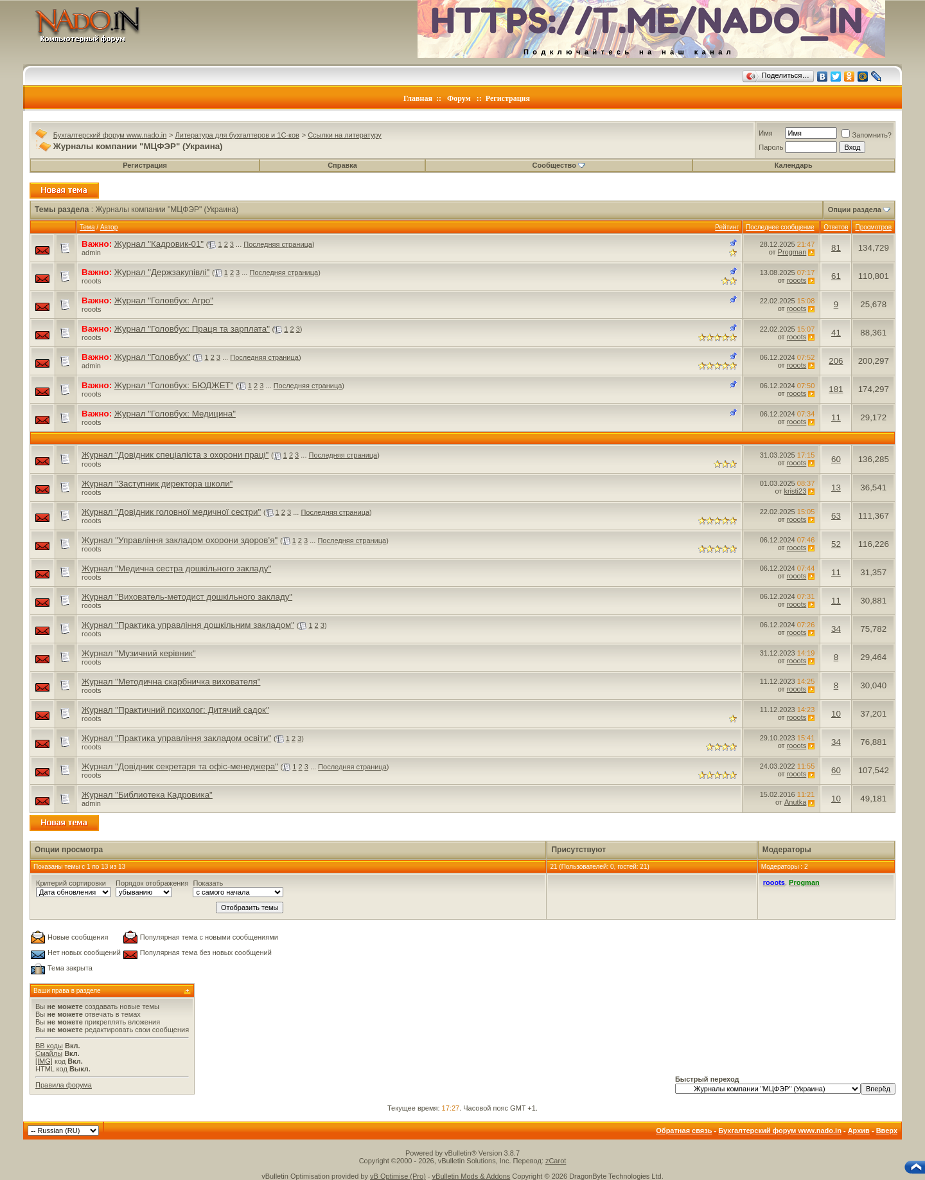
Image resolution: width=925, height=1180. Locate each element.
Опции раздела (854, 209)
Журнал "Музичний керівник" (139, 653)
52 (836, 544)
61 (836, 276)
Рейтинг (727, 227)
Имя (765, 133)
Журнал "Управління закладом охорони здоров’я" (180, 540)
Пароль (771, 147)
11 (836, 417)
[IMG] (44, 1061)
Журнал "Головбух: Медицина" (175, 413)
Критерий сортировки (71, 883)
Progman (792, 252)
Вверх (886, 1130)
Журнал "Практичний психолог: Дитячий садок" (175, 710)
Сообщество (559, 165)
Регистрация (508, 98)
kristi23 (795, 491)
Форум (459, 98)
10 (836, 714)
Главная (417, 98)
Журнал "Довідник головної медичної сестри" (171, 512)
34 (836, 629)
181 (836, 389)
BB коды (49, 1046)
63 (836, 516)
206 (836, 361)
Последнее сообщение (780, 227)
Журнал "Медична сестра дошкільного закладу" (176, 568)
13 (836, 487)
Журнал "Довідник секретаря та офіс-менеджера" (180, 766)
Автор (109, 227)
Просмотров (873, 227)
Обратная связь (684, 1130)
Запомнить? (866, 135)
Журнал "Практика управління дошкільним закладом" (188, 625)
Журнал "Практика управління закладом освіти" (176, 738)
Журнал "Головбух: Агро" (163, 300)
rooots (91, 281)
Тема (87, 227)
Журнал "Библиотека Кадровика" (147, 795)
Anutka (795, 802)
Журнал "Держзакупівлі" (161, 272)
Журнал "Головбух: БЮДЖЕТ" (174, 385)
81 (836, 248)
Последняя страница (277, 244)
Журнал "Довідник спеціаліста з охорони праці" (175, 455)
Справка (342, 165)
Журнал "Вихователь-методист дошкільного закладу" (187, 597)
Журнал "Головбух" (152, 357)
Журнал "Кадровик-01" (159, 244)
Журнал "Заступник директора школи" (157, 483)
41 (836, 332)
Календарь (794, 165)
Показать (208, 883)
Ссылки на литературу (345, 135)
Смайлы (48, 1053)
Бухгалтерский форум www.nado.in (110, 135)
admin (91, 252)
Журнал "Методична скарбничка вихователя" (171, 681)
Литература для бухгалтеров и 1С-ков (237, 135)
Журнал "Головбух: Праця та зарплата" (192, 329)
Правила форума (63, 1085)
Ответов (836, 227)
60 (836, 459)
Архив (859, 1130)
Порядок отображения (152, 883)
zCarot (555, 1161)
